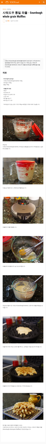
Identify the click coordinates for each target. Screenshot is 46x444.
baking (9, 9)
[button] (2, 2)
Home (4, 9)
